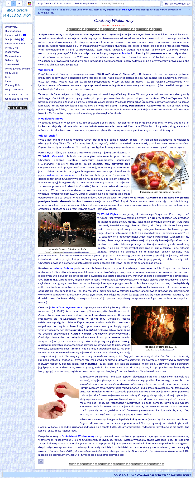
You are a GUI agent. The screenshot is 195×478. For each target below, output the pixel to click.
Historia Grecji (13, 31)
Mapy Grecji (11, 72)
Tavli (7, 77)
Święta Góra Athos (15, 43)
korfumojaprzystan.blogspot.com (76, 252)
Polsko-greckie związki (17, 68)
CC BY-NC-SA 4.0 (124, 474)
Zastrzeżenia (159, 474)
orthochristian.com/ (166, 350)
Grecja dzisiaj (14, 39)
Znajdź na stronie (14, 89)
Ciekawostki (12, 64)
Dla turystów (12, 52)
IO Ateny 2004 (12, 85)
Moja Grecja (44, 3)
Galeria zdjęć (12, 60)
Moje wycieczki (13, 56)
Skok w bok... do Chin (17, 94)
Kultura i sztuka (62, 3)
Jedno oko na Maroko (17, 98)
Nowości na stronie (180, 474)
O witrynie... (12, 26)
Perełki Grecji (12, 47)
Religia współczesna (86, 3)
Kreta (8, 81)
